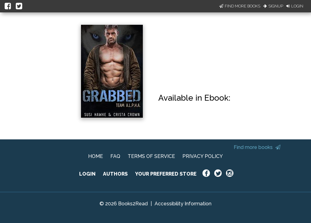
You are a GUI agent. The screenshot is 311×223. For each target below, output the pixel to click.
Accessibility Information (183, 204)
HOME (95, 156)
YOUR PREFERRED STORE (166, 174)
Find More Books (239, 6)
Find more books (257, 147)
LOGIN (87, 174)
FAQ (115, 156)
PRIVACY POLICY (202, 156)
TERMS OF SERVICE (151, 156)
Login (294, 6)
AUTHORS (115, 174)
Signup (273, 6)
